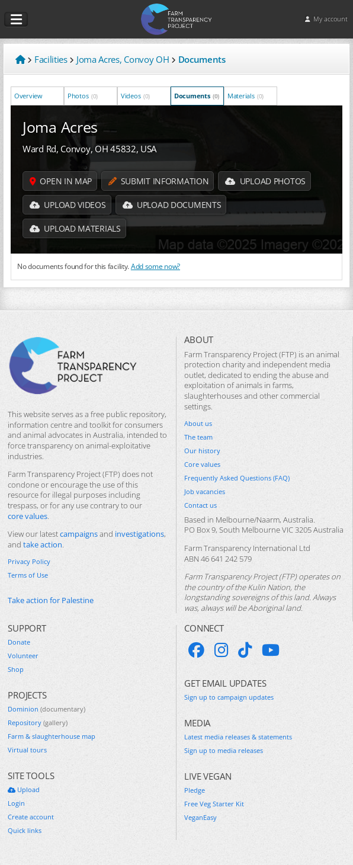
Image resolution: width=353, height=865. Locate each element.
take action (42, 545)
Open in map (61, 181)
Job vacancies (204, 492)
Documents (196, 95)
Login (16, 803)
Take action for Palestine (51, 600)
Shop (16, 669)
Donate (19, 642)
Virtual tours (27, 750)
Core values (202, 464)
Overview (29, 95)
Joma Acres (60, 127)
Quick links (24, 830)
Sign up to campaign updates (229, 697)
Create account (31, 817)
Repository (38, 723)
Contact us (200, 505)
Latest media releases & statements (238, 737)
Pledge (194, 790)
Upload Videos (68, 204)
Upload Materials (75, 228)
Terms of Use (28, 575)
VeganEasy (200, 817)
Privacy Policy (29, 562)
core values (27, 516)
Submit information (158, 181)
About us (198, 423)
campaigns (79, 534)
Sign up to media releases (223, 751)
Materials (245, 95)
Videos (135, 95)
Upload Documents (172, 204)
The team (198, 437)
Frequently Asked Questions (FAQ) (237, 478)
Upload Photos (265, 181)
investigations (139, 534)
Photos (83, 95)
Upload (24, 790)
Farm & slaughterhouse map (51, 736)
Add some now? (155, 266)
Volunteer (23, 656)
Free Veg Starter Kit (214, 804)
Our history (202, 451)
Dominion (46, 709)
